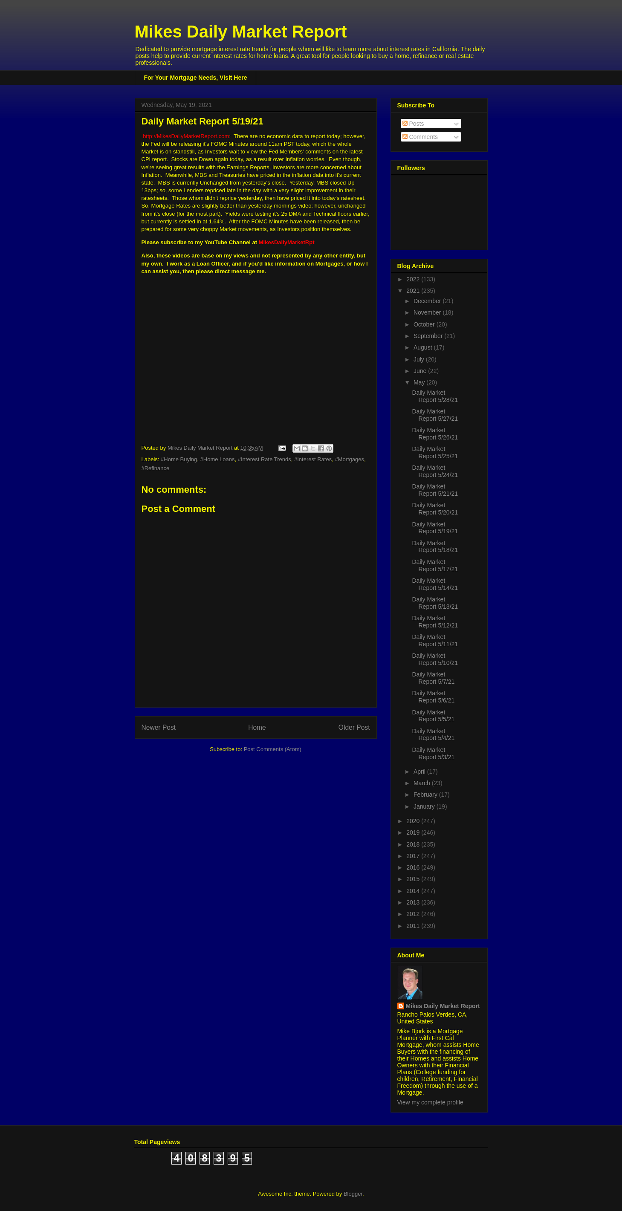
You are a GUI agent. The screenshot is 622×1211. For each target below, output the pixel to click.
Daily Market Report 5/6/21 (433, 697)
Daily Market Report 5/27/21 (435, 415)
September (429, 335)
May (420, 382)
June (421, 370)
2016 (413, 867)
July (420, 359)
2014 (413, 890)
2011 (413, 925)
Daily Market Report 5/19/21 (435, 528)
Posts (413, 123)
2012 (413, 913)
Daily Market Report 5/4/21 (433, 735)
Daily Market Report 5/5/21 (433, 716)
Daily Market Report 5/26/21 (435, 434)
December (428, 301)
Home (257, 727)
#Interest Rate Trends (264, 459)
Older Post (354, 727)
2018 (413, 844)
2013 (413, 902)
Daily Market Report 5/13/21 (435, 603)
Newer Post (159, 727)
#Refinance (156, 468)
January (425, 806)
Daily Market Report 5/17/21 (435, 565)
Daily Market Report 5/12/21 (435, 622)
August (424, 347)
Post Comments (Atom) (272, 749)
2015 (413, 879)
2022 (413, 279)
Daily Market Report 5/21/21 (435, 490)
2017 (413, 856)
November (428, 312)
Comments (420, 136)
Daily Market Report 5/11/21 (435, 640)
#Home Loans (217, 459)
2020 (413, 821)
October (425, 324)
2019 (413, 832)
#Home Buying (179, 459)
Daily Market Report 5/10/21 (435, 659)
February (426, 794)
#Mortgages (349, 459)
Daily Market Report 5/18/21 (435, 547)
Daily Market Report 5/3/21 (433, 753)
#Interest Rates (313, 459)
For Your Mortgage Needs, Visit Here (195, 77)
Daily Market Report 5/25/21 (435, 452)
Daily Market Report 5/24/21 (435, 471)
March (423, 783)
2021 (413, 290)
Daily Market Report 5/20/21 (435, 509)
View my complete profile (430, 1102)
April (420, 771)
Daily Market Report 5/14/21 (435, 584)
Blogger (353, 1194)
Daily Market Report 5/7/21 (433, 678)
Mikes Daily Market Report (241, 31)
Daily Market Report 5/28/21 (435, 396)
